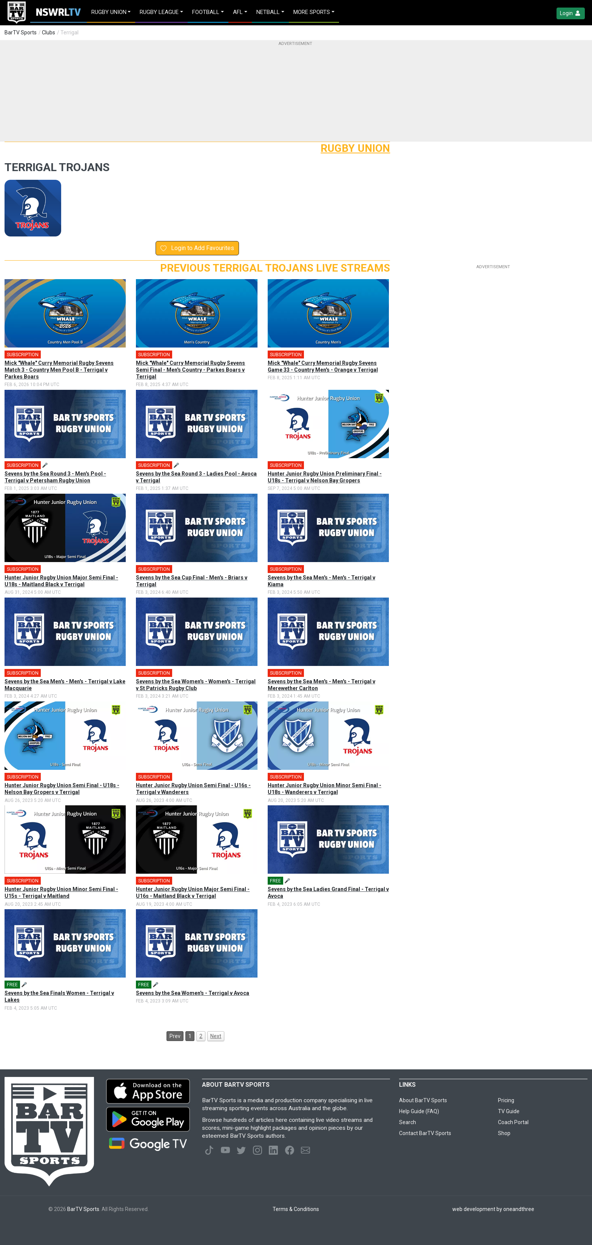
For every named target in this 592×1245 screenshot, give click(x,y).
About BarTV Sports (423, 1100)
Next (215, 1036)
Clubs (48, 32)
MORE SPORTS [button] (311, 12)
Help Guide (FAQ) (419, 1111)
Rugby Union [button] (108, 12)
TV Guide (509, 1111)
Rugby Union (355, 148)
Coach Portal (513, 1122)
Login (570, 13)
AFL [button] (238, 12)
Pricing (506, 1100)
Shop (504, 1133)
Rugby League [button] (159, 12)
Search (407, 1122)
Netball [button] (268, 12)
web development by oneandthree (493, 1209)
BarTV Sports (21, 32)
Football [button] (205, 12)
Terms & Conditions (296, 1209)
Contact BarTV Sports (425, 1133)
